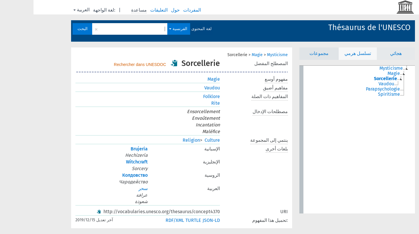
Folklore (178, 96)
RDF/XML (141, 220)
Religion (157, 140)
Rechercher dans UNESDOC (106, 64)
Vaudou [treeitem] (353, 83)
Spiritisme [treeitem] (355, 94)
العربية (48, 9)
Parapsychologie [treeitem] (349, 89)
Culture (178, 140)
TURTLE (160, 220)
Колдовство (101, 175)
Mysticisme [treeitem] (357, 68)
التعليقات (126, 10)
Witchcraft (103, 162)
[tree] (323, 139)
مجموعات (285, 53)
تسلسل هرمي (324, 53)
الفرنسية (145, 28)
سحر (109, 188)
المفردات (159, 10)
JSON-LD (177, 220)
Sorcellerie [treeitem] (352, 78)
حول (142, 10)
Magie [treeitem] (360, 73)
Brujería (105, 149)
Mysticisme (243, 54)
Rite (182, 103)
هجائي (362, 53)
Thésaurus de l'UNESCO (336, 27)
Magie (223, 54)
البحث (49, 28)
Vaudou (178, 88)
